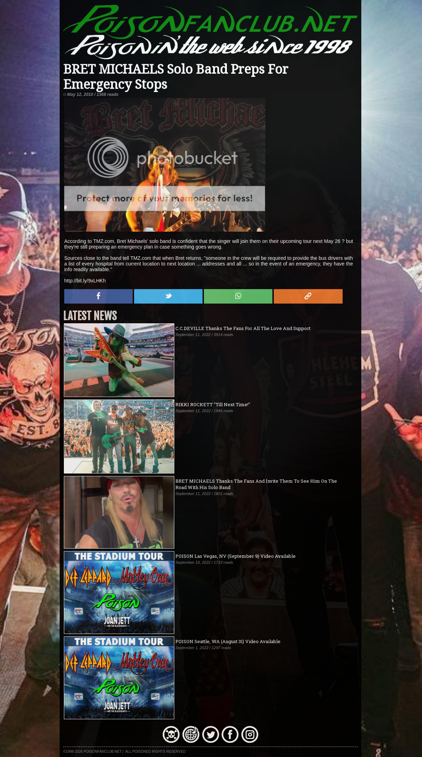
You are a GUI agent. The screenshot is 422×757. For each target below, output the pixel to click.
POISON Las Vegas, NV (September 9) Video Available (235, 556)
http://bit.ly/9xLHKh (85, 280)
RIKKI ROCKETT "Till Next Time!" (212, 404)
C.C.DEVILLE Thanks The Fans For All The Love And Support (243, 328)
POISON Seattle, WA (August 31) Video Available (228, 641)
